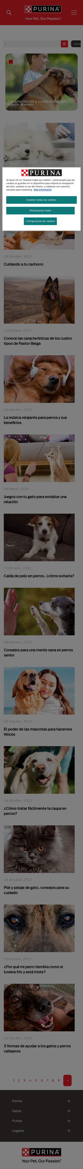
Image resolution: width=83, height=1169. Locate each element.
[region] (41, 199)
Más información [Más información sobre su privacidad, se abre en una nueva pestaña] (43, 190)
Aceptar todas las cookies (41, 200)
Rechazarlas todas (40, 210)
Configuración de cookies (40, 221)
